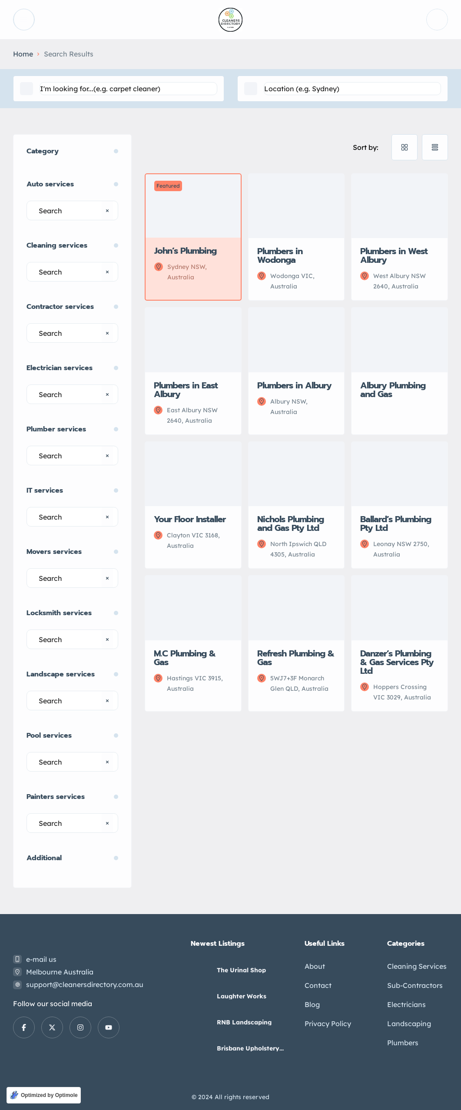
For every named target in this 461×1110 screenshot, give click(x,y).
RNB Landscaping (244, 1022)
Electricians (406, 1004)
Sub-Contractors (415, 985)
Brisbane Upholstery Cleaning (248, 1048)
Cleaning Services (417, 966)
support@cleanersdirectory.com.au (84, 984)
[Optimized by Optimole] (44, 1095)
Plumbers (402, 1042)
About (315, 966)
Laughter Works (241, 996)
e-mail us (41, 959)
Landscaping (409, 1023)
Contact (318, 985)
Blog (312, 1004)
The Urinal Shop (241, 970)
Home (23, 54)
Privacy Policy (328, 1023)
